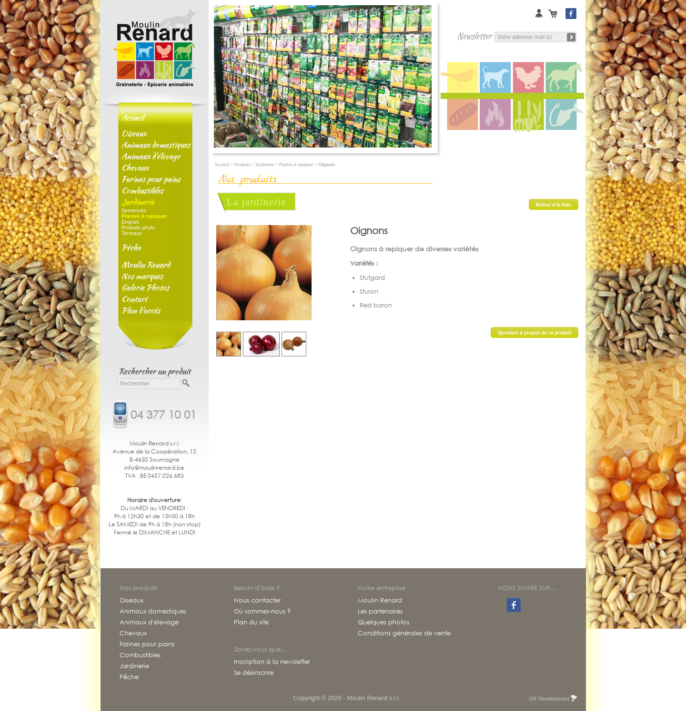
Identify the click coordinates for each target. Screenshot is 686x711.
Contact (134, 299)
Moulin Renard (145, 264)
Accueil (132, 117)
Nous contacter (257, 600)
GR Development (552, 698)
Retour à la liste (553, 204)
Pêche (131, 247)
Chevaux (135, 167)
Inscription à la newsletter (272, 662)
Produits (242, 164)
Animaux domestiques (155, 144)
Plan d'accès (140, 310)
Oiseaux (133, 133)
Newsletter (474, 36)
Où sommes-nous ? (262, 611)
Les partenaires (380, 611)
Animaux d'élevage (150, 156)
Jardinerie (137, 201)
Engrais (130, 222)
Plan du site (251, 622)
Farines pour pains (151, 179)
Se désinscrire (253, 673)
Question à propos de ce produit (534, 333)
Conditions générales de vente (404, 633)
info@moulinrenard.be (154, 468)
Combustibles (142, 190)
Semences (133, 210)
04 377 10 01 (163, 413)
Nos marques (142, 276)
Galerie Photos (145, 287)
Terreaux (131, 233)
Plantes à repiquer (296, 164)
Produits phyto (138, 227)
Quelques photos (383, 622)
